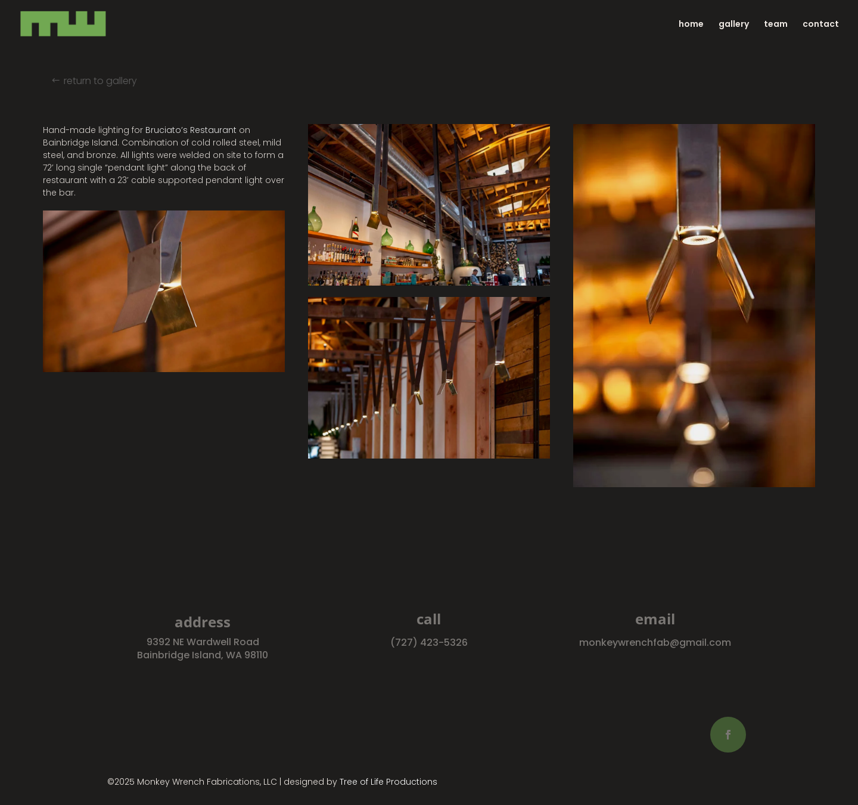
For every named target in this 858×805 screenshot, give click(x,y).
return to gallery (104, 81)
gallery (734, 25)
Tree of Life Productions (388, 782)
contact (821, 25)
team (776, 25)
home (691, 25)
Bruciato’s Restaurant (191, 130)
